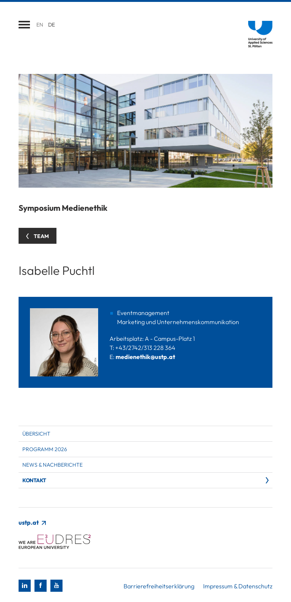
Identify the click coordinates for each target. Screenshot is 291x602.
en (39, 24)
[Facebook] (40, 586)
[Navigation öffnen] (24, 24)
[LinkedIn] (25, 586)
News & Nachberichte (52, 464)
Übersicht (36, 433)
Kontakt (34, 480)
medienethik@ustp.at (145, 357)
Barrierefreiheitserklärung (159, 586)
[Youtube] (56, 586)
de (51, 24)
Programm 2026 (44, 449)
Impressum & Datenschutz (237, 586)
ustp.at (32, 522)
